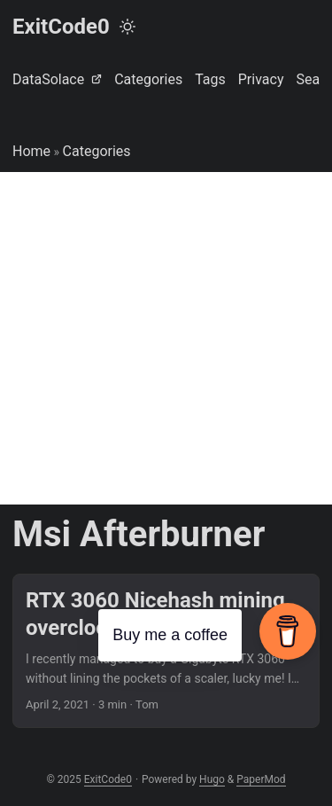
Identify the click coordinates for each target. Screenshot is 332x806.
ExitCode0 (61, 26)
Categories (97, 151)
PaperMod (260, 779)
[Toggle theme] (127, 26)
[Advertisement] (166, 338)
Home (31, 151)
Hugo (212, 779)
